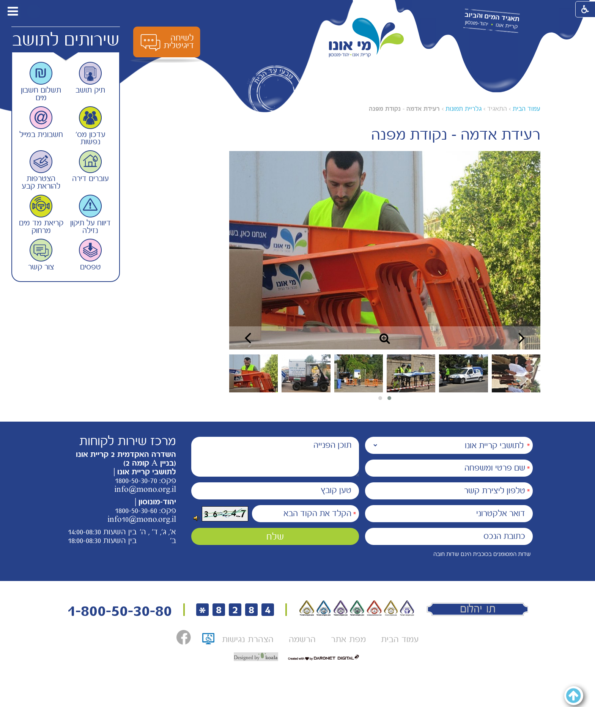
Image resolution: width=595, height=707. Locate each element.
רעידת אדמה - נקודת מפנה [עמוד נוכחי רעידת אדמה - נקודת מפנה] (404, 108)
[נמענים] (449, 445)
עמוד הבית (526, 108)
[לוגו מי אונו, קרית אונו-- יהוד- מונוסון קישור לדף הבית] (366, 38)
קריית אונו (507, 26)
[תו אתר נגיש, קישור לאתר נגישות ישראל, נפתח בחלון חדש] (208, 641)
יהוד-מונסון (476, 23)
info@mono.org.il (145, 489)
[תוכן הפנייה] (275, 457)
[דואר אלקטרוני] (449, 513)
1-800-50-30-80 (119, 611)
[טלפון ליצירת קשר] (449, 490)
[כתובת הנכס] (449, 536)
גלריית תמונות (463, 108)
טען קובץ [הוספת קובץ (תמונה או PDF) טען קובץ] (336, 490)
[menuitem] (400, 639)
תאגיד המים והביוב (491, 17)
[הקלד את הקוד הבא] (305, 513)
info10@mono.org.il (141, 519)
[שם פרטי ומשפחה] (449, 468)
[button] (33, 11)
